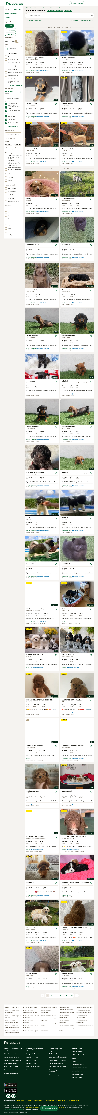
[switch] (16, 41)
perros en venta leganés (49, 1007)
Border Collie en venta (11, 1067)
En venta (9, 26)
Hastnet (29, 1101)
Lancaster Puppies (74, 1101)
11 (66, 995)
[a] (18, 148)
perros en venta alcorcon (84, 1026)
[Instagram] (13, 1096)
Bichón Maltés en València (57, 1060)
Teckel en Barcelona (55, 1054)
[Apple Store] (11, 1090)
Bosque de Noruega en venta (35, 1054)
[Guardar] (56, 58)
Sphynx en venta (31, 1060)
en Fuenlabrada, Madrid (59, 10)
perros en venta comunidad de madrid (30, 1011)
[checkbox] (6, 53)
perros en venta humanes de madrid (11, 1021)
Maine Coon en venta (33, 1067)
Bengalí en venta (31, 1063)
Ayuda (74, 1058)
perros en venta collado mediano (48, 1025)
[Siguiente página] (77, 995)
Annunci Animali (61, 1101)
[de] (9, 148)
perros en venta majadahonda (64, 1016)
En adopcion (11, 30)
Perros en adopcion (55, 1075)
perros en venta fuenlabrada (46, 1030)
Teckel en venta (9, 1070)
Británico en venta (32, 1057)
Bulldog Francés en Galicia (57, 1067)
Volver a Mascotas (11, 13)
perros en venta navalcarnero (81, 1016)
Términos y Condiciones (32, 1107)
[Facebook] (8, 1096)
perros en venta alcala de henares (30, 1026)
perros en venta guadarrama (81, 1021)
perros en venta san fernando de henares (12, 1026)
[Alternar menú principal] (2, 3)
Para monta (10, 34)
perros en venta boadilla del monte (49, 1020)
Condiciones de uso (78, 1064)
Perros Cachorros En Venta (13, 1050)
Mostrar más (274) (16, 85)
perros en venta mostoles (28, 1021)
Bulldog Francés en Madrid (57, 1057)
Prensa (74, 1061)
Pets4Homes (21, 1101)
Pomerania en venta (10, 1063)
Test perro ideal (77, 1077)
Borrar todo (17, 9)
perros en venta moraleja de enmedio (66, 1008)
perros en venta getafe (66, 1026)
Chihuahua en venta (10, 1054)
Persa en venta (31, 1070)
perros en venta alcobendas (64, 1021)
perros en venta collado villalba (66, 1030)
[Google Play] (10, 1085)
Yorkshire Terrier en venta (12, 1060)
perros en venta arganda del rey (13, 1016)
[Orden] (81, 21)
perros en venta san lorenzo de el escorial (12, 1031)
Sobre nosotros (77, 1052)
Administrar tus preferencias (13, 1109)
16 (72, 995)
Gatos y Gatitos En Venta (34, 1050)
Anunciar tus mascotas (79, 1068)
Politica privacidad (78, 1055)
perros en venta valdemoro (46, 1011)
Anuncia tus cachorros (79, 1071)
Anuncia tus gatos (77, 1074)
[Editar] (20, 92)
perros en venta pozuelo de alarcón (31, 1016)
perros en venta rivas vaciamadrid (12, 1011)
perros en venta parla (12, 1007)
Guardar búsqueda (34, 21)
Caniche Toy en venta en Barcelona (57, 1071)
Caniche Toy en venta (11, 1073)
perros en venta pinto (30, 1007)
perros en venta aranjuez (84, 1007)
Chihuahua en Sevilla (56, 1063)
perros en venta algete (30, 1031)
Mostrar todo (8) (13, 126)
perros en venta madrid (48, 1016)
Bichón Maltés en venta (11, 1057)
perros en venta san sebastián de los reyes (83, 1011)
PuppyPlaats (38, 1101)
